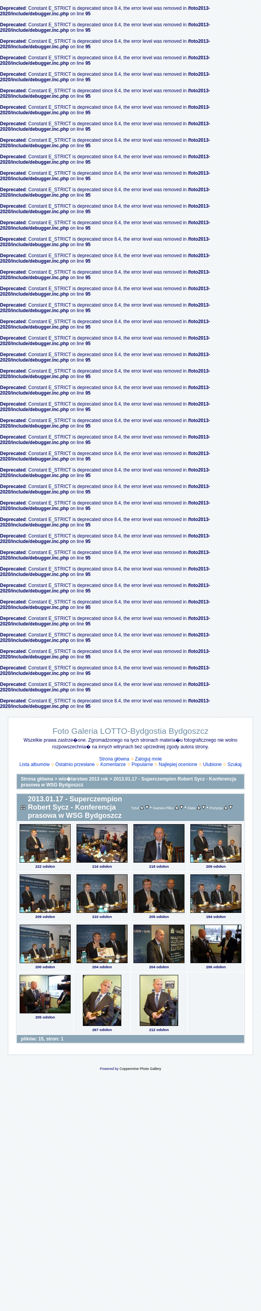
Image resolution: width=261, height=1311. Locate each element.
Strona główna (114, 759)
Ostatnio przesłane (75, 764)
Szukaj (234, 764)
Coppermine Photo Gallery (140, 1069)
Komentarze (113, 764)
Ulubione (212, 764)
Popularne (142, 764)
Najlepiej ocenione (178, 764)
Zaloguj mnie (148, 759)
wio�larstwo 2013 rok (83, 779)
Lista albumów (35, 764)
